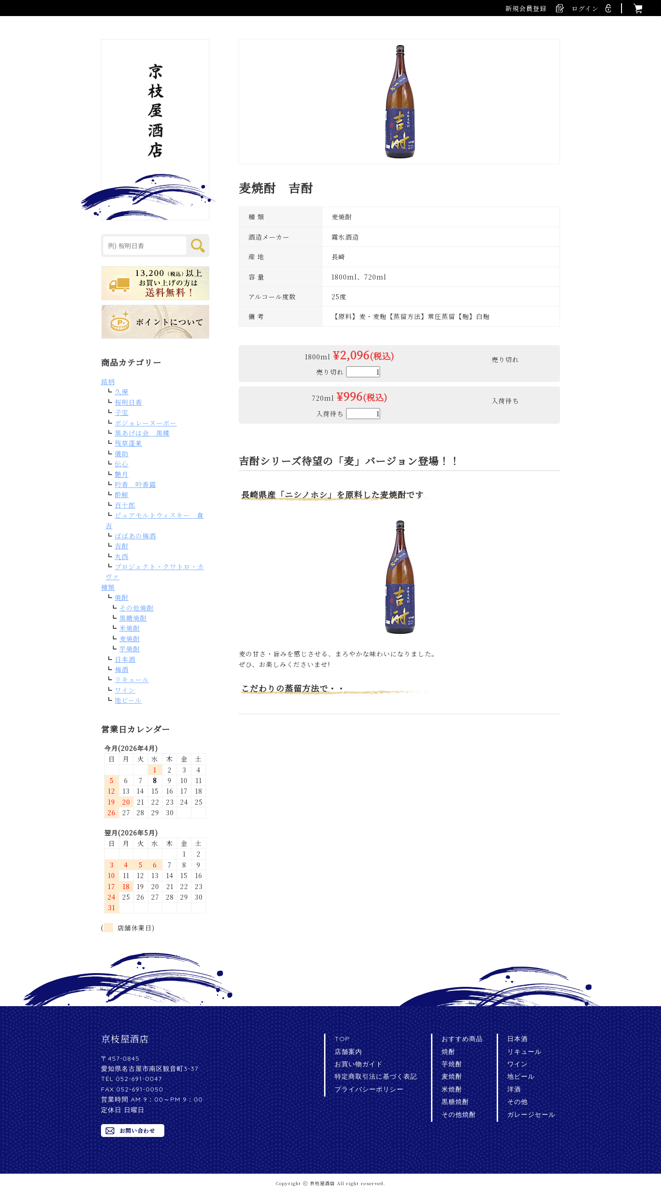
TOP (342, 1039)
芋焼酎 (129, 648)
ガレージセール (531, 1114)
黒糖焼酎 (133, 617)
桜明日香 (128, 402)
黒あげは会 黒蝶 (142, 432)
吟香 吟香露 (135, 484)
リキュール (132, 679)
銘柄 (108, 381)
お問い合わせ (137, 1130)
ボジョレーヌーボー (146, 422)
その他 (517, 1101)
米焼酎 (129, 628)
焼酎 (122, 597)
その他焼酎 (136, 607)
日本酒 (125, 659)
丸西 (122, 556)
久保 (122, 391)
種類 (108, 587)
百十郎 (125, 504)
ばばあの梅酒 (135, 535)
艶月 (122, 474)
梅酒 (122, 669)
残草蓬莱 (128, 443)
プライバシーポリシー (369, 1089)
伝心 (122, 463)
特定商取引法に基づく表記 (376, 1076)
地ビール (128, 700)
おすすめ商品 (462, 1039)
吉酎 (122, 545)
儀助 (122, 453)
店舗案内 (348, 1051)
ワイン (125, 689)
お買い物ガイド (359, 1064)
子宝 (122, 412)
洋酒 (514, 1089)
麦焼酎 (129, 638)
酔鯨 (122, 494)
